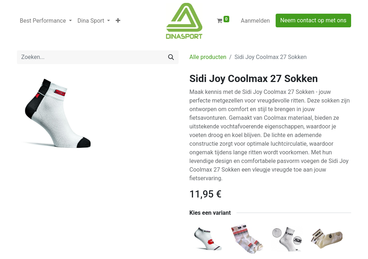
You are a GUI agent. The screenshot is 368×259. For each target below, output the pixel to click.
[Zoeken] (171, 57)
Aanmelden (255, 20)
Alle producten (207, 57)
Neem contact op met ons (313, 20)
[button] (118, 21)
